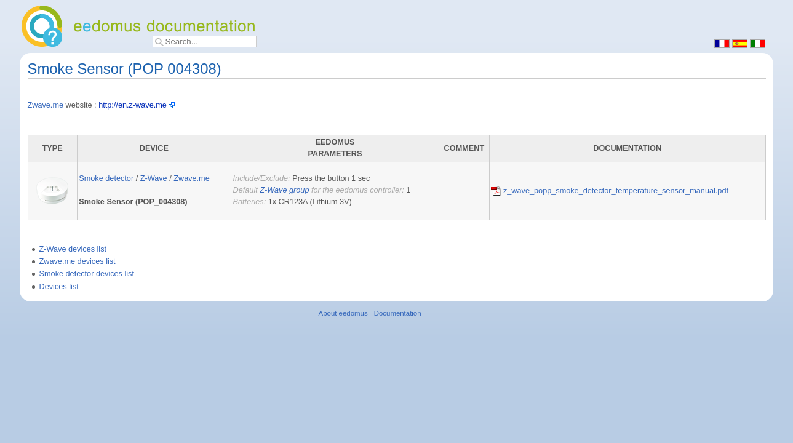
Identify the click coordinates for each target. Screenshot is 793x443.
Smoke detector (106, 178)
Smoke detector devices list (86, 273)
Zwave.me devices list (77, 261)
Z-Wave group (284, 190)
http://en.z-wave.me (132, 105)
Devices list (59, 286)
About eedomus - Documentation (370, 313)
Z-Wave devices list (73, 249)
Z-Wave (153, 178)
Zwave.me (46, 105)
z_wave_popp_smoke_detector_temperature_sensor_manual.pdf (609, 190)
